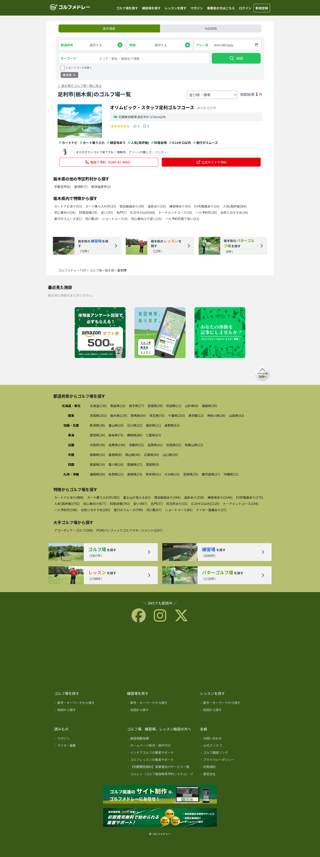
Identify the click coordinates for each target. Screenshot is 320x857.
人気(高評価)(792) (67, 503)
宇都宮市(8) (62, 186)
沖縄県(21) (231, 474)
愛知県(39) (97, 435)
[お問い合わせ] (233, 739)
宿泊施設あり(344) (167, 497)
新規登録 (262, 8)
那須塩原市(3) (101, 186)
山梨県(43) (236, 415)
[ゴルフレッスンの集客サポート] (160, 760)
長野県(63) (172, 425)
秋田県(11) (173, 405)
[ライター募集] (219, 333)
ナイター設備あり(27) (211, 510)
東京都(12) (196, 415)
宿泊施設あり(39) (132, 206)
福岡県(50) (97, 474)
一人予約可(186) (65, 510)
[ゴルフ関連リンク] (233, 753)
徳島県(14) (97, 464)
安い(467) (140, 503)
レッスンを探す (175, 8)
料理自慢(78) (88, 212)
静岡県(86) (134, 435)
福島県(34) (209, 405)
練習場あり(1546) (220, 497)
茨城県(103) (98, 415)
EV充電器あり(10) (206, 206)
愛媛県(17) (134, 464)
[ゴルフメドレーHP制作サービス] (160, 795)
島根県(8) (115, 454)
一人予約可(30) (206, 212)
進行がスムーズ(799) (128, 510)
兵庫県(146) (116, 445)
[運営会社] (233, 775)
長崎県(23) (134, 474)
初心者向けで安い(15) (146, 218)
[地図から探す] (87, 711)
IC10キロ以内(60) (142, 212)
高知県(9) (152, 464)
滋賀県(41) (155, 445)
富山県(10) (116, 425)
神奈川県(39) (216, 415)
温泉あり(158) (194, 497)
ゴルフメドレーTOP (72, 270)
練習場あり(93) (180, 206)
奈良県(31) (173, 445)
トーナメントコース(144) (240, 503)
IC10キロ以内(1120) (205, 503)
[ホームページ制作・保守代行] (160, 746)
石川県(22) (134, 425)
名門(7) (121, 212)
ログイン (245, 8)
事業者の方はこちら (221, 8)
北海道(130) (98, 405)
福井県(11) (153, 425)
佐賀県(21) (116, 474)
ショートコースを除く (79, 67)
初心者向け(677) (94, 503)
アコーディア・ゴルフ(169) (73, 530)
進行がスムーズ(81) (68, 218)
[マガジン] (87, 739)
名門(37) (157, 503)
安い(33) (107, 212)
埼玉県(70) (156, 415)
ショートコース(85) (178, 510)
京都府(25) (136, 445)
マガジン (196, 8)
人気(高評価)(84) (234, 206)
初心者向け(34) (65, 212)
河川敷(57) (154, 510)
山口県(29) (170, 454)
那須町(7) (81, 186)
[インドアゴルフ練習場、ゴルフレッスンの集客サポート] (160, 818)
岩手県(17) (136, 405)
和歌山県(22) (194, 445)
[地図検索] (159, 333)
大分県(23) (172, 474)
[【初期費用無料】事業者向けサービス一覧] (160, 767)
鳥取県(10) (97, 454)
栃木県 (109, 270)
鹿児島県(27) (211, 474)
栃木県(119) (118, 415)
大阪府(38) (97, 445)
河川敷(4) (91, 218)
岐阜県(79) (116, 435)
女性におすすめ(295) (95, 510)
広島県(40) (151, 454)
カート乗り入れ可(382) (103, 497)
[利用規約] (233, 767)
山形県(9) (191, 405)
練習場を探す (151, 8)
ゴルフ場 (95, 270)
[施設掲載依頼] (160, 739)
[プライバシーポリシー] (233, 760)
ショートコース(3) (115, 218)
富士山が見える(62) (137, 497)
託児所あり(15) (177, 503)
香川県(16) (116, 464)
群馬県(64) (138, 415)
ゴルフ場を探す (127, 8)
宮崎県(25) (190, 474)
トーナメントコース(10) (175, 212)
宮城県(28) (155, 405)
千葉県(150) (176, 415)
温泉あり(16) (157, 206)
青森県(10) (117, 405)
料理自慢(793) (120, 503)
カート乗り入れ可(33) (100, 206)
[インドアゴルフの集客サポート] (160, 753)
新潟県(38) (97, 425)
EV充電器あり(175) (249, 497)
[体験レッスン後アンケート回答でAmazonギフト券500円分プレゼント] (100, 333)
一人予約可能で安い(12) (182, 218)
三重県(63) (153, 435)
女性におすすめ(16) (234, 212)
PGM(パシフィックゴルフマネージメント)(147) (129, 530)
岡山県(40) (132, 454)
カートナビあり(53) (68, 206)
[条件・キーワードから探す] (87, 703)
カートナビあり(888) (69, 497)
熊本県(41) (153, 474)
